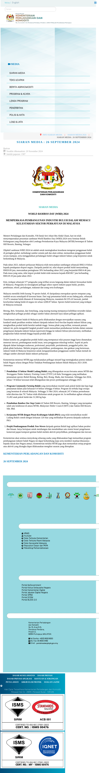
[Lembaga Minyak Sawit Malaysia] (11, 495)
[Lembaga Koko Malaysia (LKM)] (39, 495)
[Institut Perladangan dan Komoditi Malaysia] (67, 495)
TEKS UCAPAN (16, 80)
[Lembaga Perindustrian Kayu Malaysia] (30, 495)
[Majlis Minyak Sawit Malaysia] (77, 495)
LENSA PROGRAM (18, 101)
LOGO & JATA (16, 122)
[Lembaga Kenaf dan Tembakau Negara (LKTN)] (58, 495)
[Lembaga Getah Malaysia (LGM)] (20, 495)
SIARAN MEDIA (17, 73)
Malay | (8, 3)
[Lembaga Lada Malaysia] (48, 495)
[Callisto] (32, 712)
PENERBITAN (16, 108)
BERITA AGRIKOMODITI (21, 87)
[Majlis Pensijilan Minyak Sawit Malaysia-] (86, 495)
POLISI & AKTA (17, 115)
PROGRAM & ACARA (19, 94)
